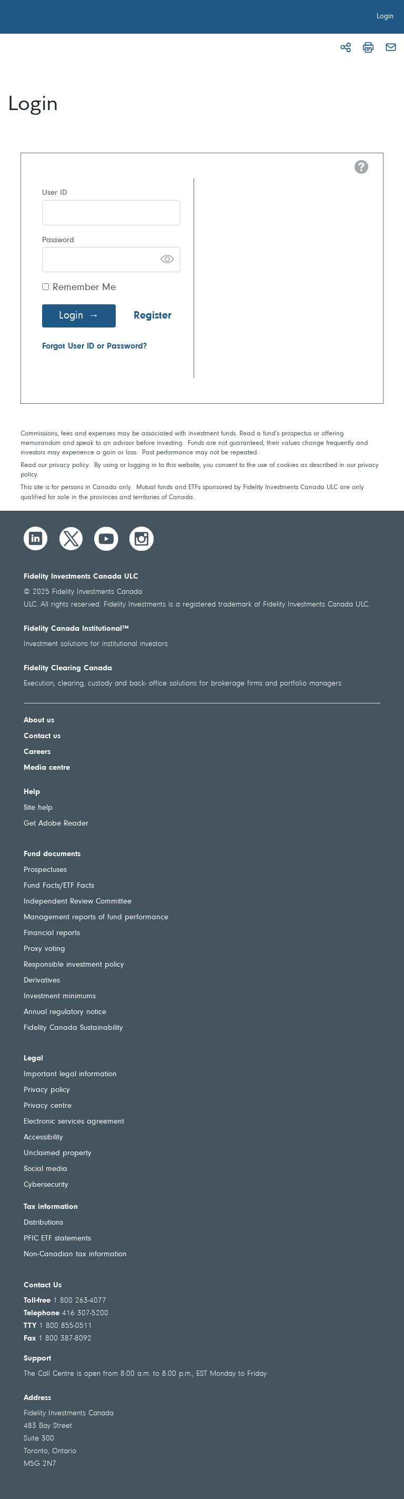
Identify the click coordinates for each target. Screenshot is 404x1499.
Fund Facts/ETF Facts (59, 886)
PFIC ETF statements (57, 1239)
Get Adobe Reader (56, 824)
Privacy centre (48, 1106)
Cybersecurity (46, 1185)
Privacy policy (47, 1090)
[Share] (345, 47)
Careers (37, 752)
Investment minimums (60, 996)
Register (152, 316)
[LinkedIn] (36, 539)
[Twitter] (71, 539)
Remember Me (84, 288)
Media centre (47, 768)
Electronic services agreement (74, 1122)
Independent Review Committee (78, 902)
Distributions (43, 1223)
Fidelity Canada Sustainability (73, 1028)
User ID (54, 193)
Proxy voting (44, 949)
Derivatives (42, 981)
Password (58, 240)
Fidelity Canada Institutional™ (76, 629)
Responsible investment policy (74, 965)
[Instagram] (141, 539)
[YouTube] (106, 539)
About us (39, 720)
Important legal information (70, 1074)
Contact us (42, 736)
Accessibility (43, 1137)
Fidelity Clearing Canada (68, 668)
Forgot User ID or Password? (94, 346)
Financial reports (52, 933)
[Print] (368, 47)
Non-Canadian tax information (75, 1254)
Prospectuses (45, 870)
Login (71, 316)
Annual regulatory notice (65, 1012)
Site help (38, 808)
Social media (45, 1169)
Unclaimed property (58, 1153)
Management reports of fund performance (96, 917)
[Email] (391, 47)
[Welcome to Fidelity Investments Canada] (67, 18)
